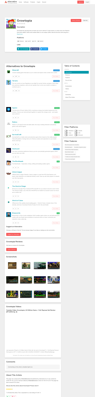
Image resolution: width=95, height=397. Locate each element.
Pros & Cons (68, 80)
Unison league (17, 172)
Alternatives (68, 72)
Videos (67, 89)
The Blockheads (17, 161)
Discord (44, 2)
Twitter (45, 49)
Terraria (15, 81)
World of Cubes (17, 201)
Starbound (15, 149)
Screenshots (68, 86)
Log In (87, 2)
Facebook (35, 49)
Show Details (56, 76)
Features (67, 77)
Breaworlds (16, 213)
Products (32, 2)
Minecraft (15, 70)
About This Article (70, 97)
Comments (68, 94)
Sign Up (81, 2)
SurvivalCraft (16, 135)
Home (20, 2)
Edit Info (85, 20)
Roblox (14, 122)
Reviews (67, 75)
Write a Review (76, 20)
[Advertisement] (47, 11)
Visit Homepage (24, 49)
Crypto (38, 2)
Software (26, 2)
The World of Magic (19, 186)
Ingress (14, 108)
